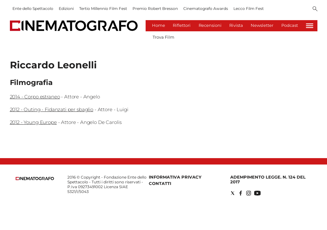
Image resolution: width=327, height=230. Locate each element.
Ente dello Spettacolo (32, 8)
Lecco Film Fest (248, 8)
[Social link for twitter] (232, 193)
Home (158, 25)
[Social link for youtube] (257, 193)
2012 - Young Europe (33, 122)
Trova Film (163, 37)
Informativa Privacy (175, 177)
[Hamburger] (309, 25)
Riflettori (182, 25)
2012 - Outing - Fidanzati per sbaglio (51, 109)
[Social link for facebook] (240, 193)
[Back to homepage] (35, 178)
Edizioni (66, 8)
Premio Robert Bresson (155, 8)
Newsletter (262, 25)
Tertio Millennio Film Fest (103, 8)
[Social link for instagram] (248, 193)
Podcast (289, 25)
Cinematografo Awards (205, 8)
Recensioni (210, 25)
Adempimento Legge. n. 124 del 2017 (268, 179)
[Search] (315, 9)
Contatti (160, 183)
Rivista (236, 25)
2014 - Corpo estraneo (35, 97)
